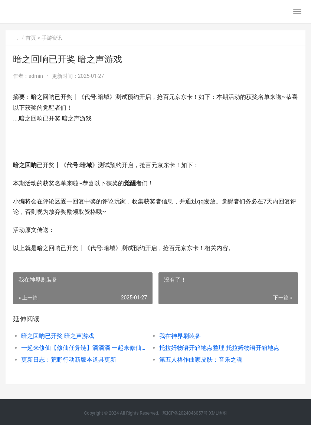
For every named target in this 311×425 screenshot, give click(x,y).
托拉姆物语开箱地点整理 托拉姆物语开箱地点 (219, 347)
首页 (31, 38)
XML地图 (218, 413)
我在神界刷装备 (180, 335)
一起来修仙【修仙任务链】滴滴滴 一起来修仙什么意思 (83, 347)
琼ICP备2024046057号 (185, 413)
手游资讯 (52, 38)
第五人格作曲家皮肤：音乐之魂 (200, 359)
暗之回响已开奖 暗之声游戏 (57, 335)
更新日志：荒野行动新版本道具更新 (68, 359)
